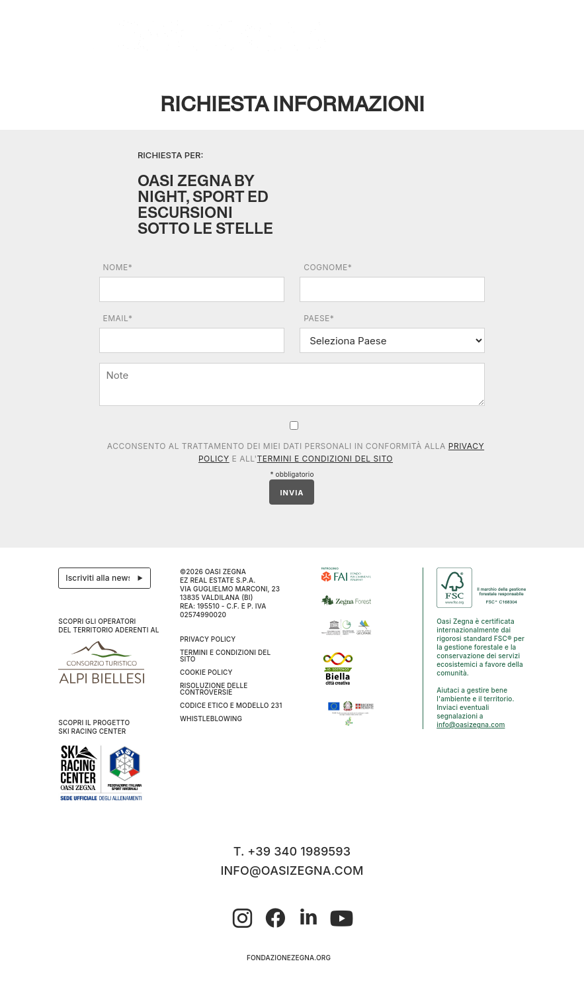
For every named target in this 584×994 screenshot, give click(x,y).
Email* (118, 318)
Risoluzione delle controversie (214, 688)
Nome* (118, 267)
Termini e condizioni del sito (325, 459)
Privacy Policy (208, 639)
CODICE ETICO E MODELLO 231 (231, 705)
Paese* (319, 318)
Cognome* (328, 267)
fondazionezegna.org (289, 958)
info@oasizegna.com (471, 724)
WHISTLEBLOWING (211, 718)
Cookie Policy (206, 672)
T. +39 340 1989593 (292, 851)
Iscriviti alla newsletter (108, 578)
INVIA (292, 492)
